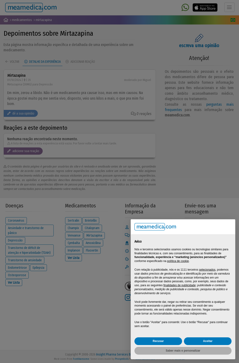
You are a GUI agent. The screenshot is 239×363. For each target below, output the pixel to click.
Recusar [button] (158, 341)
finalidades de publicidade (179, 285)
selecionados (207, 269)
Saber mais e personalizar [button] (183, 350)
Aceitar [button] (208, 341)
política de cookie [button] (178, 261)
